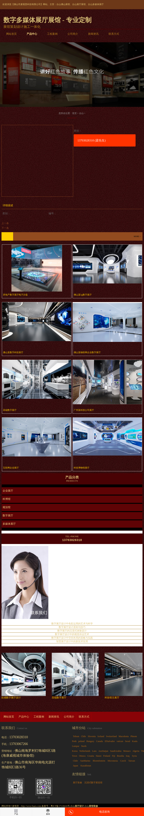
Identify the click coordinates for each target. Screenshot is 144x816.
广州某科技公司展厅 (84, 410)
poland (81, 742)
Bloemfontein (99, 761)
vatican (120, 742)
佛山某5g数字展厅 (83, 294)
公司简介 (73, 33)
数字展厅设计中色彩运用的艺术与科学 (72, 624)
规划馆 (6, 507)
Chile (83, 737)
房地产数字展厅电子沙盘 (15, 294)
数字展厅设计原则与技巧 (72, 627)
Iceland (101, 737)
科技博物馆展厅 (81, 467)
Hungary (90, 742)
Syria (134, 756)
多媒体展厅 (9, 523)
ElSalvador (110, 742)
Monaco (126, 751)
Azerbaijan (103, 751)
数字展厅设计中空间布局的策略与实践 (72, 638)
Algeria (136, 751)
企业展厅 (8, 490)
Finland (106, 756)
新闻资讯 (93, 33)
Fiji (113, 756)
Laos (94, 751)
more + (137, 236)
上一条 (5, 223)
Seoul (127, 742)
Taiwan (131, 761)
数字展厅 (8, 515)
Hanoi (98, 756)
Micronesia (113, 761)
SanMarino (85, 761)
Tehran (76, 737)
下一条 (5, 228)
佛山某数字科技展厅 (13, 352)
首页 (74, 113)
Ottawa (82, 756)
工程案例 (52, 33)
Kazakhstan (86, 766)
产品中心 (32, 33)
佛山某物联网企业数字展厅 (87, 352)
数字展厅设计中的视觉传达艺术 (72, 635)
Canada (99, 742)
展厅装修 (77, 783)
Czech (123, 761)
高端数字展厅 (9, 410)
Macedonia (124, 737)
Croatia (90, 756)
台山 (81, 113)
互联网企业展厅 (11, 467)
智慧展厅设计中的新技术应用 (72, 642)
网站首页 (11, 33)
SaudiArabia (115, 751)
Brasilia (120, 756)
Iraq (127, 756)
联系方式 (114, 33)
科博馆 (6, 499)
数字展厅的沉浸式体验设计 (72, 631)
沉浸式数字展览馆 (93, 783)
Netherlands (84, 751)
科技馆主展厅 (113, 698)
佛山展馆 (65, 4)
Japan (75, 766)
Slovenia (92, 737)
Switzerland (111, 737)
